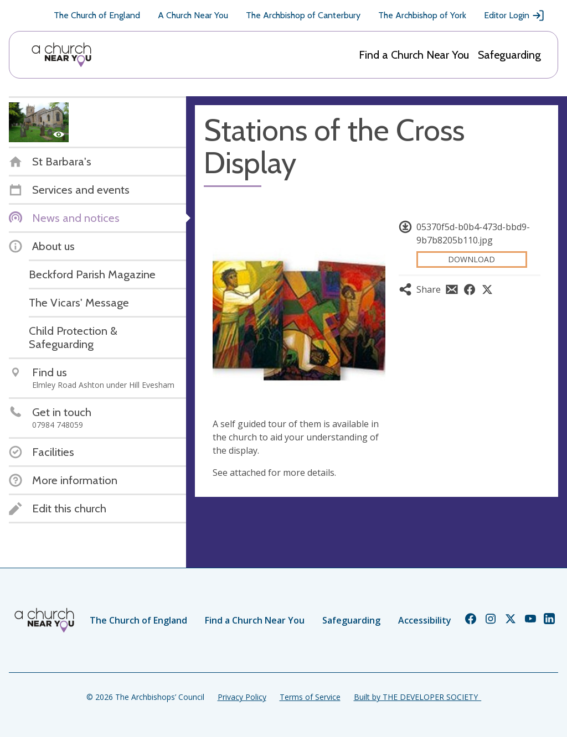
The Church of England (97, 15)
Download (471, 259)
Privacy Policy (242, 697)
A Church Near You (193, 15)
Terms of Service (310, 697)
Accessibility (424, 620)
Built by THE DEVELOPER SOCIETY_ (417, 697)
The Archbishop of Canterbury (303, 15)
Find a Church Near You (414, 54)
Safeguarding (509, 54)
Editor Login (514, 15)
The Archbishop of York (422, 15)
